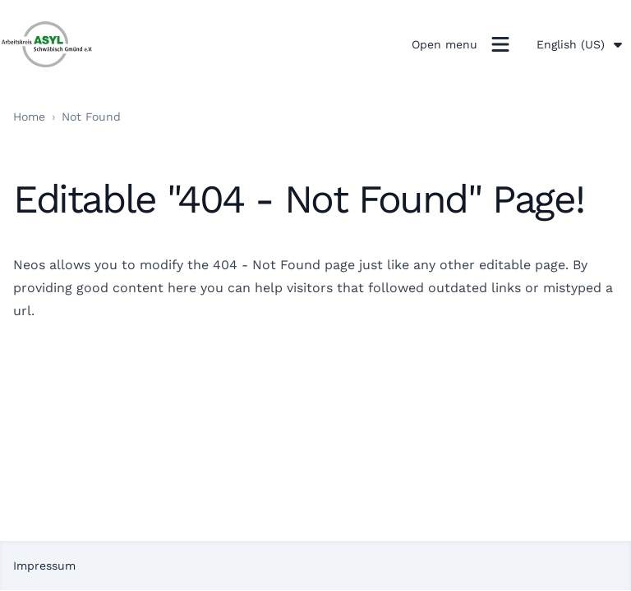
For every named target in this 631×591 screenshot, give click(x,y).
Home (29, 116)
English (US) (580, 44)
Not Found (91, 116)
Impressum (44, 565)
